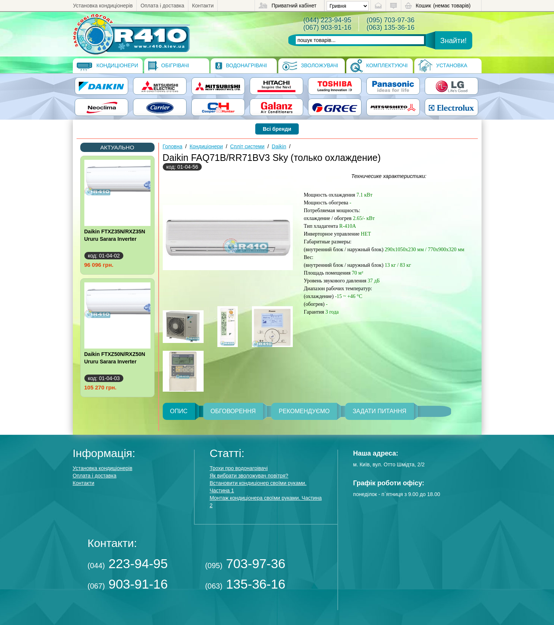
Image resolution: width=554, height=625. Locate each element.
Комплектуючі (379, 65)
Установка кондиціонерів (103, 6)
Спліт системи (247, 146)
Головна (172, 146)
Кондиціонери (107, 65)
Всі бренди (277, 129)
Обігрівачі (168, 65)
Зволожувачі (310, 65)
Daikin (279, 146)
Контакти (203, 6)
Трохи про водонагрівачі (239, 468)
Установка (442, 65)
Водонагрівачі (240, 65)
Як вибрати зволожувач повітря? (249, 476)
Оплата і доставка (162, 6)
